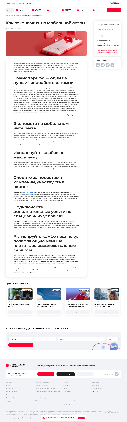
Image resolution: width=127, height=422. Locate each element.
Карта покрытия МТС (41, 385)
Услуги (65, 382)
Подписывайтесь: (111, 374)
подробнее (20, 312)
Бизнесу (28, 3)
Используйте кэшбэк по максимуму (105, 35)
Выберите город (11, 3)
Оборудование (10, 401)
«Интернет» (96, 382)
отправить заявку (21, 345)
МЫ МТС (66, 388)
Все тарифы (9, 382)
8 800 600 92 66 (115, 4)
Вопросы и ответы (69, 395)
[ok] (112, 66)
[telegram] (108, 66)
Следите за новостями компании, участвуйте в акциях (108, 40)
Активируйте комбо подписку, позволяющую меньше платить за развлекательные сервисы (107, 50)
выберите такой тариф (53, 140)
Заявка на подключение (42, 395)
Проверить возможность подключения (47, 392)
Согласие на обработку (12, 418)
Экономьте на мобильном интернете (105, 30)
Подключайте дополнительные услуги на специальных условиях (108, 45)
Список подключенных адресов (45, 388)
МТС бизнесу (39, 401)
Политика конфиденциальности (31, 418)
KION (95, 392)
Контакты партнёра (69, 401)
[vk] (98, 66)
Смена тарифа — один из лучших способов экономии (108, 25)
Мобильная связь (11, 392)
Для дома (21, 3)
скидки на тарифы (27, 192)
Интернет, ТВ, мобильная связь (16, 398)
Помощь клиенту (68, 398)
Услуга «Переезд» (40, 398)
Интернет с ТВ (10, 388)
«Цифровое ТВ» (97, 388)
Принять (81, 418)
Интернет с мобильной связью (15, 395)
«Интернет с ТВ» (97, 385)
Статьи (65, 385)
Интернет (9, 385)
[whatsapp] (103, 66)
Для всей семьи (97, 395)
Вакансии (66, 404)
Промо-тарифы (68, 392)
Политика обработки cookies (63, 419)
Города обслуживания (42, 382)
